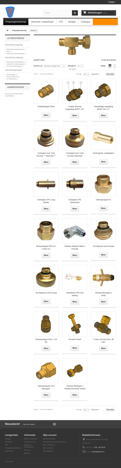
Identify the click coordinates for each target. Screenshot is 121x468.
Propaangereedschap (13, 448)
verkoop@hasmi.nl (98, 452)
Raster (110, 66)
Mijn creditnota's (49, 445)
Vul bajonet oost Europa (103, 246)
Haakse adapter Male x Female (75, 247)
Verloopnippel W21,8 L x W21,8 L (46, 247)
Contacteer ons (29, 442)
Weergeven (72, 66)
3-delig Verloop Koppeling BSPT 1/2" (74, 107)
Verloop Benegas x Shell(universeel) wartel (74, 387)
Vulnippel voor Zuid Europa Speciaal (74, 154)
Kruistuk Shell (75, 339)
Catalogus (8, 442)
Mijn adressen (48, 448)
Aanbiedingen (15, 87)
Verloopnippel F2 (103, 200)
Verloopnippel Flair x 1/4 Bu (46, 340)
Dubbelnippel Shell (46, 106)
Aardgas (8, 439)
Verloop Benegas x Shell (103, 294)
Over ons (27, 450)
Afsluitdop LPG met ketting (74, 294)
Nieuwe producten (30, 439)
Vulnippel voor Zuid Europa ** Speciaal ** (46, 154)
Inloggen (111, 2)
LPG (6, 445)
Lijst (114, 66)
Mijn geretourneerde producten (54, 442)
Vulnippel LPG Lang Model (46, 201)
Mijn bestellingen (49, 439)
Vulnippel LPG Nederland (74, 201)
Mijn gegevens (48, 451)
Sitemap (27, 453)
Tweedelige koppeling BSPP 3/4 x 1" (103, 107)
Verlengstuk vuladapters (103, 153)
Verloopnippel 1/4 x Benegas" (46, 387)
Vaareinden (9, 451)
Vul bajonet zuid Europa (46, 293)
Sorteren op (38, 66)
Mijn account (50, 435)
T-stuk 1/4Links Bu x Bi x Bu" (103, 340)
